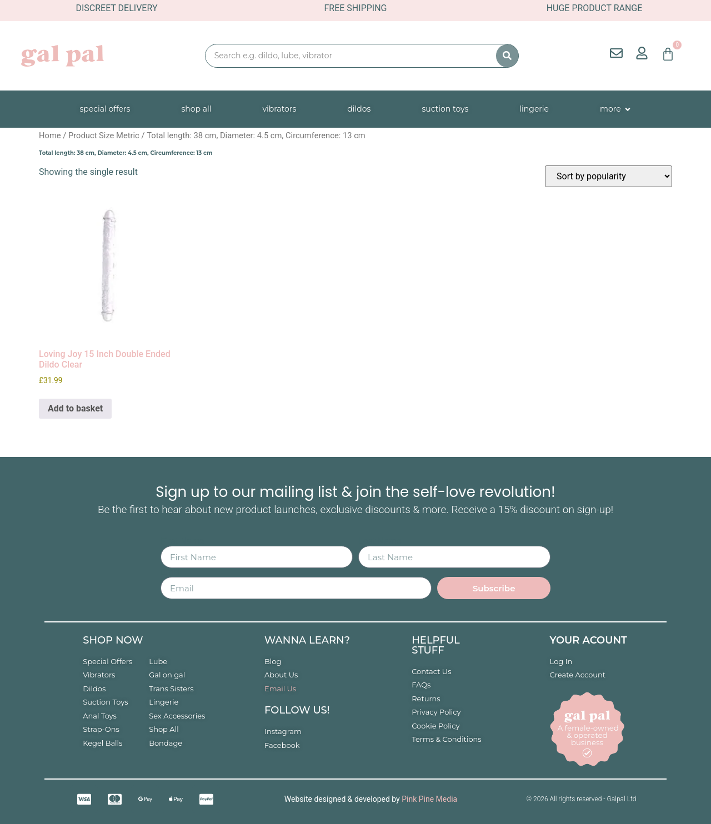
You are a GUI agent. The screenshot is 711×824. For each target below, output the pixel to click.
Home (50, 135)
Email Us (280, 688)
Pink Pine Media (429, 799)
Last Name (379, 541)
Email (172, 572)
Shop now (113, 640)
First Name (182, 541)
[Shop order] (608, 176)
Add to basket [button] (75, 408)
